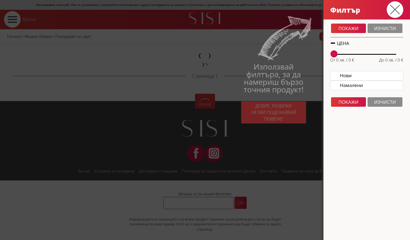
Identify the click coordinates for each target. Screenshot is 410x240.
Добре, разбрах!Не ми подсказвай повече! (267, 114)
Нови (346, 75)
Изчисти (385, 28)
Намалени (351, 85)
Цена (339, 43)
